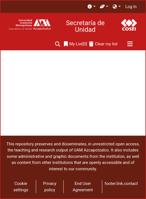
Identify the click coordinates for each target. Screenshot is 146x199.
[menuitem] (91, 7)
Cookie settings (20, 186)
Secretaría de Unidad (85, 26)
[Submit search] (58, 44)
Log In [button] (131, 6)
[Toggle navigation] (130, 44)
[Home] (29, 25)
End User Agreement (83, 186)
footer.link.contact (121, 183)
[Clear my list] (103, 44)
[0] (75, 44)
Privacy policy (49, 186)
